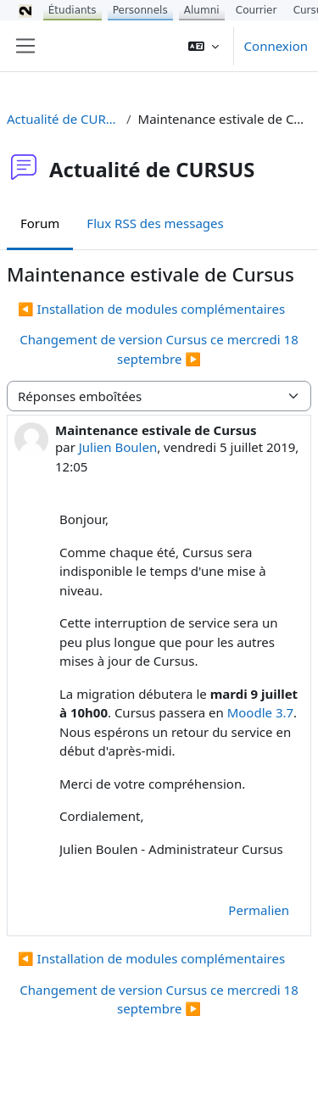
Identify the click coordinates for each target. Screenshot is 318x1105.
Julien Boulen (118, 446)
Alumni (202, 10)
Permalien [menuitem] (258, 909)
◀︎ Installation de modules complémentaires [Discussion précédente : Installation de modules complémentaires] (151, 308)
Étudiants (72, 10)
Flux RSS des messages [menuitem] (154, 223)
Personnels (140, 10)
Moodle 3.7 (260, 712)
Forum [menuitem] (39, 223)
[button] (203, 45)
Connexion (276, 45)
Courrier (256, 10)
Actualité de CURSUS (63, 118)
